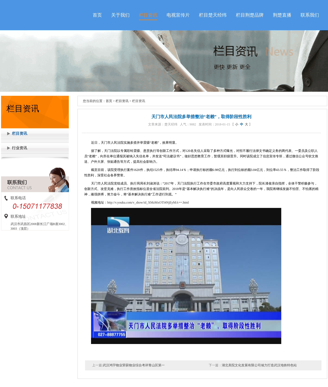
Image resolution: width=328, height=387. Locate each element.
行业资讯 (19, 148)
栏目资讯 (148, 15)
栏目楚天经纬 (213, 15)
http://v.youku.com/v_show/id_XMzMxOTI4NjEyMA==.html (148, 202)
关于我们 (120, 15)
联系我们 (310, 15)
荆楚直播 (282, 15)
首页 (97, 15)
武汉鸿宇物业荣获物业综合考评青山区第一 (134, 365)
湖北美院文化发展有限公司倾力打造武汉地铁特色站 (259, 365)
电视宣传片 (178, 15)
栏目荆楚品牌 (250, 15)
